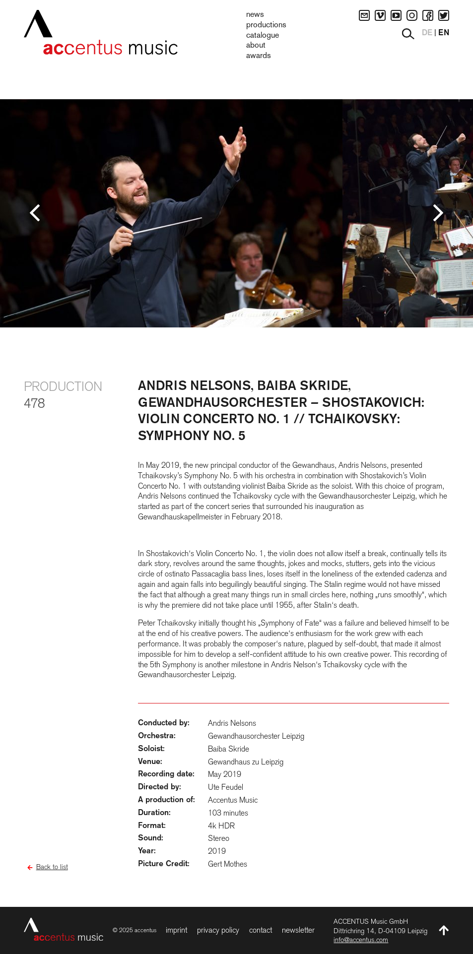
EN (443, 33)
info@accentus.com (361, 940)
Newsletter (298, 930)
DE (427, 33)
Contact (260, 930)
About (256, 46)
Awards (258, 56)
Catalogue (262, 36)
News (255, 15)
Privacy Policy (218, 930)
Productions (266, 25)
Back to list (52, 867)
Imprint (176, 930)
